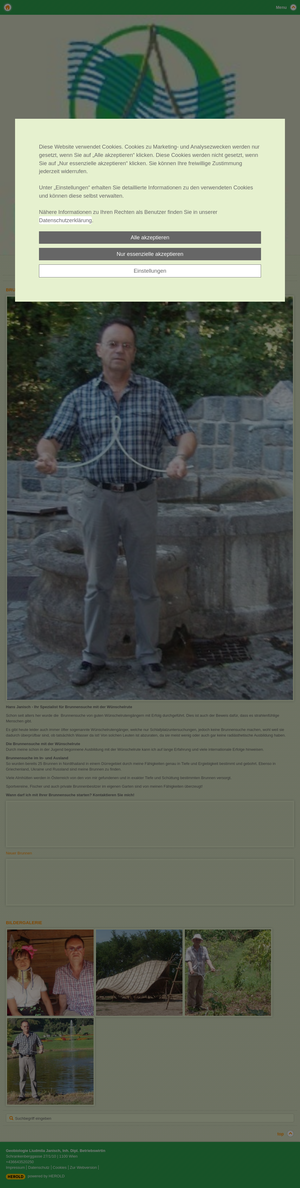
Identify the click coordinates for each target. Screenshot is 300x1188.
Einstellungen (150, 271)
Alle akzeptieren (150, 237)
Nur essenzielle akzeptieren (150, 254)
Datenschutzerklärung (65, 220)
